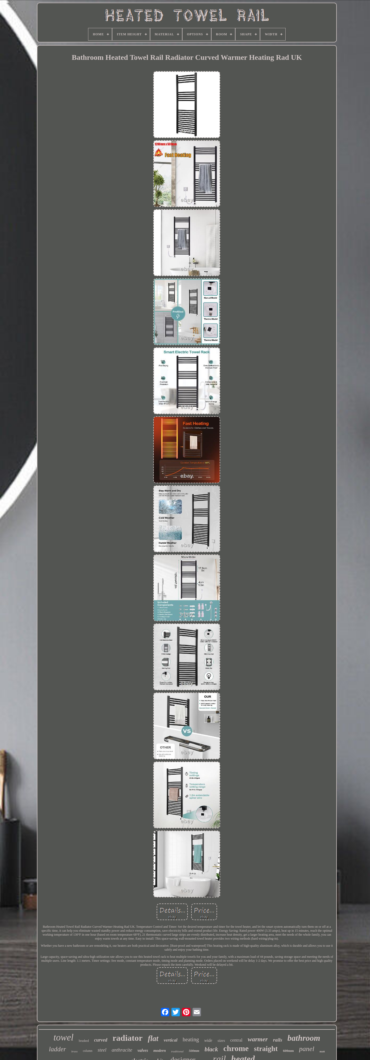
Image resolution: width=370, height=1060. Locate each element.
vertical (170, 1040)
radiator (128, 1038)
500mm (194, 1051)
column (87, 1051)
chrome (236, 1048)
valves (142, 1050)
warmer (258, 1039)
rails (277, 1040)
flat (153, 1038)
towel (64, 1037)
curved (100, 1040)
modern (159, 1050)
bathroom (303, 1038)
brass (74, 1051)
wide (208, 1040)
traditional (177, 1051)
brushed (84, 1041)
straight (266, 1049)
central (236, 1040)
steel (102, 1050)
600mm (288, 1051)
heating (191, 1039)
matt (322, 1051)
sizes (221, 1040)
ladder (57, 1049)
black (211, 1049)
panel (306, 1049)
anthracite (122, 1050)
